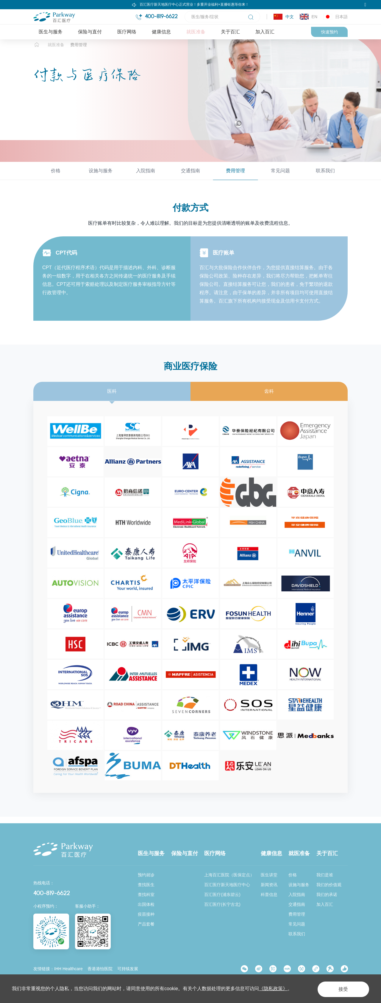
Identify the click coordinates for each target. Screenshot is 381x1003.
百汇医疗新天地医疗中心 (227, 885)
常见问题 (280, 177)
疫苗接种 (146, 914)
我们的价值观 (328, 885)
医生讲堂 (269, 875)
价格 (55, 177)
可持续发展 (127, 968)
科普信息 (269, 894)
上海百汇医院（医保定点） (229, 875)
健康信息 (161, 31)
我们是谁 (324, 875)
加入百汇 (264, 31)
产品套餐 (146, 924)
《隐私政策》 (273, 988)
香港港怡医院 (100, 968)
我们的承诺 (326, 894)
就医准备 (195, 31)
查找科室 (146, 894)
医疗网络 (126, 31)
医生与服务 (51, 31)
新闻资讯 (269, 885)
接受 (340, 988)
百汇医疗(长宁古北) (222, 904)
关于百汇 (230, 31)
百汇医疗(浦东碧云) (222, 894)
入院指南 (145, 177)
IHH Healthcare (68, 968)
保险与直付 (90, 31)
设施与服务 (101, 177)
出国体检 (146, 904)
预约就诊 (146, 875)
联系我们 (325, 177)
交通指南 (190, 177)
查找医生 (146, 885)
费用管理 (78, 51)
